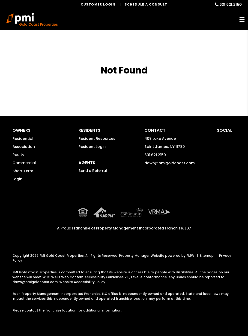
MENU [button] (242, 20)
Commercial (24, 162)
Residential (22, 138)
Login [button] (17, 179)
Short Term (22, 171)
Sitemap (207, 255)
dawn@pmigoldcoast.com (169, 163)
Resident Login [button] (92, 146)
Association (23, 146)
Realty (18, 154)
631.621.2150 (230, 4)
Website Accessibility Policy (82, 282)
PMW (190, 255)
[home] (32, 20)
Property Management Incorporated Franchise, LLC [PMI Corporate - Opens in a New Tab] (143, 228)
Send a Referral (92, 170)
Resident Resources (96, 138)
